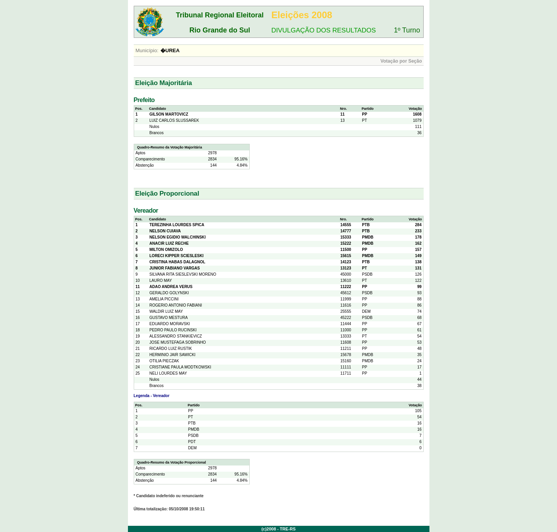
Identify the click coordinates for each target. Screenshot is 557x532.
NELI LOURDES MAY (168, 373)
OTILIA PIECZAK (164, 361)
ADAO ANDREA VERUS (171, 287)
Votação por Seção (401, 61)
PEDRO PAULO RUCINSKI (173, 330)
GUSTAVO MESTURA (169, 317)
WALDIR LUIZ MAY (166, 311)
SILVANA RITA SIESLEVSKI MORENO (183, 274)
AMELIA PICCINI (164, 299)
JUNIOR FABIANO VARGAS (175, 268)
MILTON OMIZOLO (166, 249)
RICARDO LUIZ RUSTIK (171, 348)
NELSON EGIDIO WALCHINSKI (178, 237)
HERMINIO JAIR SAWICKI (173, 355)
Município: (147, 50)
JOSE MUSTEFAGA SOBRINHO (178, 342)
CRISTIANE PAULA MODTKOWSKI (180, 367)
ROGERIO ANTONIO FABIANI (176, 305)
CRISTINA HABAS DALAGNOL (178, 262)
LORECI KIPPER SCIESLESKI (177, 256)
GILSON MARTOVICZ (169, 114)
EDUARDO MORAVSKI (170, 324)
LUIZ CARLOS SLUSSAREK (174, 120)
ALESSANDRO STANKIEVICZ (176, 336)
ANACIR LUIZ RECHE (169, 243)
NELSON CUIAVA (165, 231)
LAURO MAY (161, 280)
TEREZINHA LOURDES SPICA (177, 225)
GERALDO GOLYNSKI (169, 293)
